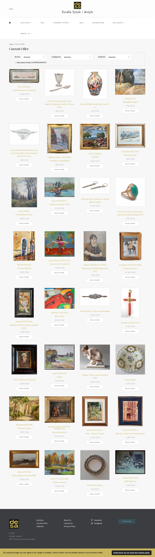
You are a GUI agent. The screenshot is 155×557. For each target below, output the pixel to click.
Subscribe (126, 521)
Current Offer (61, 23)
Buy (43, 23)
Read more (24, 99)
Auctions (25, 23)
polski (11, 9)
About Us (25, 33)
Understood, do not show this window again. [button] (131, 553)
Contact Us (68, 523)
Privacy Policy (69, 526)
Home (11, 44)
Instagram (96, 523)
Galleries (118, 23)
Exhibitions (98, 23)
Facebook (96, 520)
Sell (82, 23)
